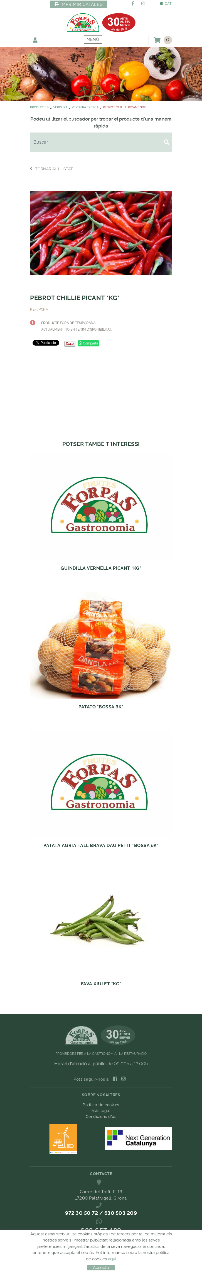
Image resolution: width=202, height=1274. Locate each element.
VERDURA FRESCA (85, 107)
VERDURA (60, 107)
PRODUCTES (39, 107)
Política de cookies (101, 1105)
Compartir (88, 343)
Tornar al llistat (51, 168)
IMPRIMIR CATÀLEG (79, 4)
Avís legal (101, 1110)
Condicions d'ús (101, 1116)
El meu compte (35, 40)
